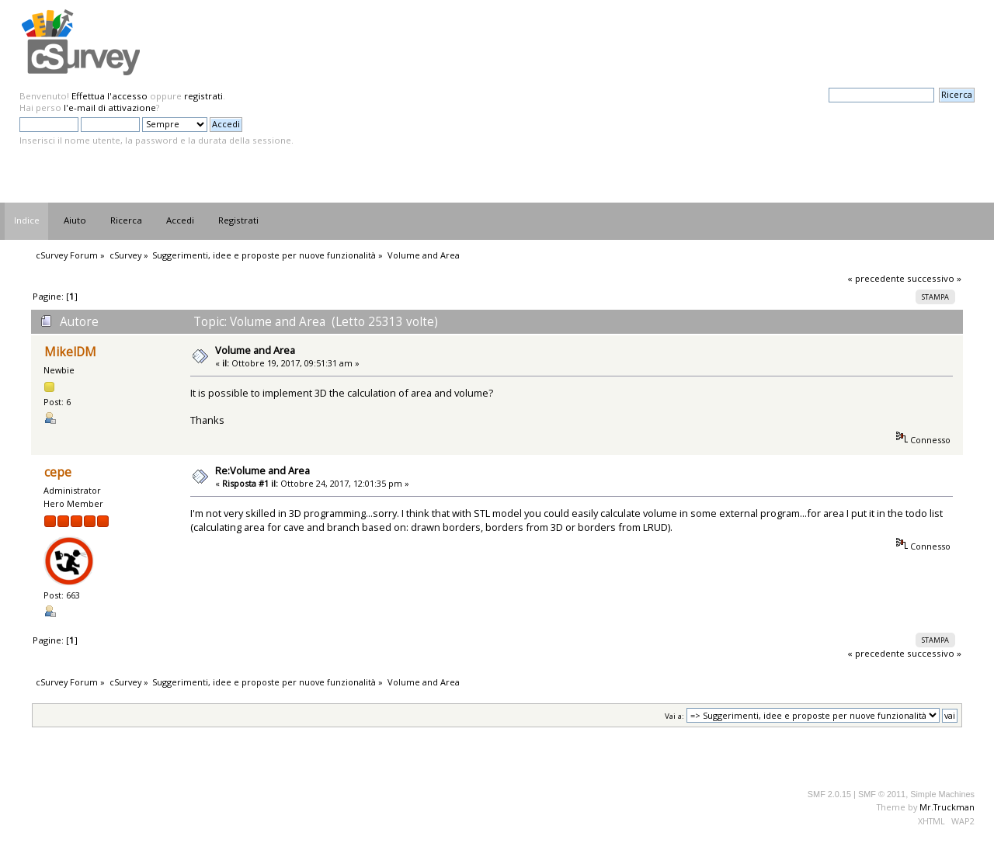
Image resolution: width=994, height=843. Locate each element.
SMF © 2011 (881, 794)
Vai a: (674, 716)
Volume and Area (255, 350)
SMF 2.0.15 (829, 794)
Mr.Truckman (947, 807)
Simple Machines (942, 794)
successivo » (934, 278)
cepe (57, 472)
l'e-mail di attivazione (110, 107)
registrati (203, 96)
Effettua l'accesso (109, 96)
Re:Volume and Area (262, 470)
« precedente (876, 278)
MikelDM (70, 352)
